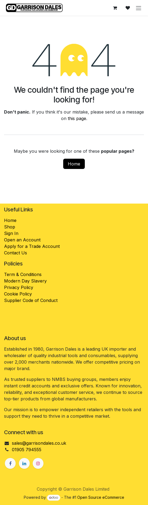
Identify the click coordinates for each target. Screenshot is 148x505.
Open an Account (22, 239)
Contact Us (15, 252)
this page (77, 118)
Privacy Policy (18, 287)
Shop (9, 227)
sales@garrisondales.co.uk (39, 443)
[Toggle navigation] (138, 8)
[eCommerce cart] (114, 7)
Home (74, 164)
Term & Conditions (23, 274)
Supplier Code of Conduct (31, 300)
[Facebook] (10, 463)
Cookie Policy (18, 294)
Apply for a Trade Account (32, 246)
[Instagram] (38, 463)
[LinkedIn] (24, 463)
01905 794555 (26, 449)
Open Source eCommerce (100, 497)
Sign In (11, 233)
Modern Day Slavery (26, 281)
